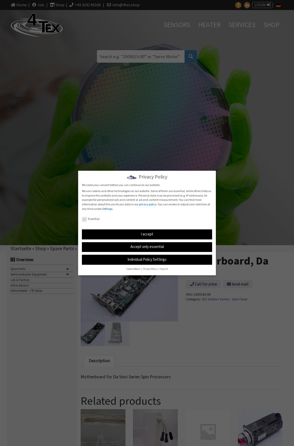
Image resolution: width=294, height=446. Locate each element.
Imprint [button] (164, 269)
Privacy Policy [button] (150, 269)
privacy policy (148, 204)
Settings (107, 209)
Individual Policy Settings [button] (147, 259)
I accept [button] (147, 234)
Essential (90, 219)
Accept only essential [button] (147, 246)
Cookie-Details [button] (133, 269)
